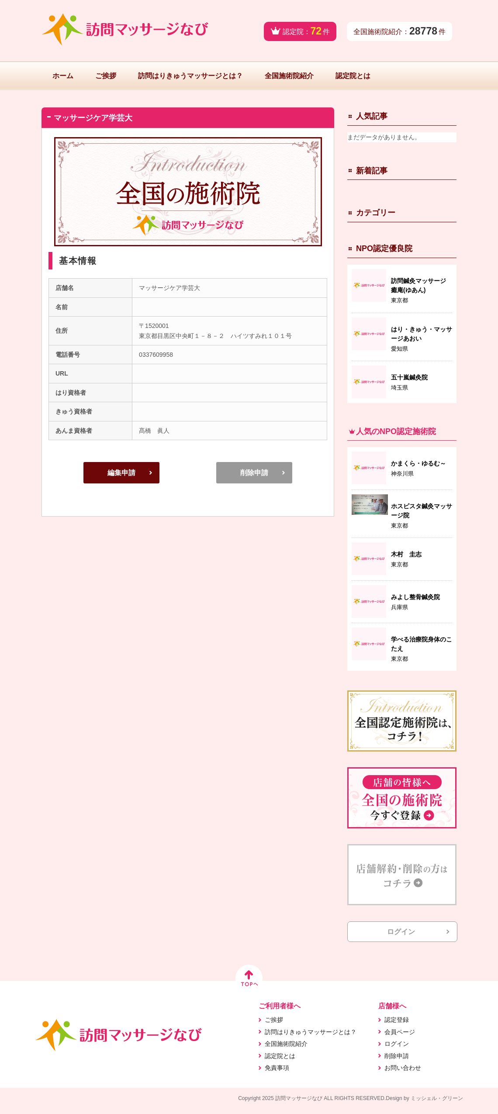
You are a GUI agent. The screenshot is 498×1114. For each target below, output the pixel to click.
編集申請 (121, 472)
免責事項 (277, 1067)
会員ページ (399, 1031)
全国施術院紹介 (289, 75)
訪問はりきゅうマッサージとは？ (190, 75)
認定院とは (352, 75)
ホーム (62, 75)
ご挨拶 (105, 75)
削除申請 (254, 472)
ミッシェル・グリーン (437, 1098)
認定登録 (396, 1019)
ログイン (401, 931)
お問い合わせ (402, 1067)
